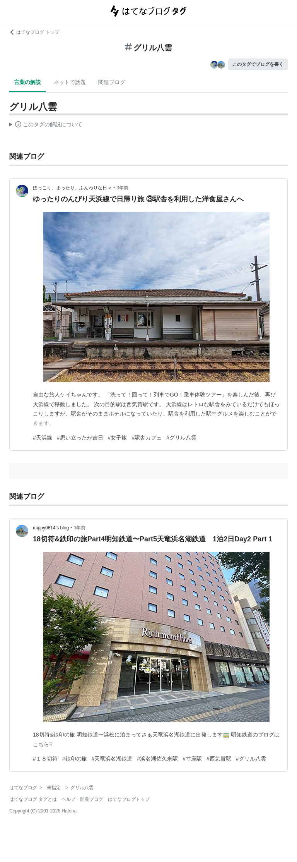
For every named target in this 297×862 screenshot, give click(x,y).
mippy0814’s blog (51, 528)
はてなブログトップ (129, 799)
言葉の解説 (27, 82)
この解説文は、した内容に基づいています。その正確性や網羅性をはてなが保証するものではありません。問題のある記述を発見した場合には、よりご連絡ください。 (45, 125)
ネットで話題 (69, 82)
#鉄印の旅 (74, 759)
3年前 (122, 188)
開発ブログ (91, 799)
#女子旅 (117, 437)
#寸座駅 (192, 759)
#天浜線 (42, 437)
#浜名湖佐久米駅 (157, 759)
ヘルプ (68, 799)
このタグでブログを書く (257, 64)
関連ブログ (111, 82)
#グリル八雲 (181, 437)
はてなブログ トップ (34, 32)
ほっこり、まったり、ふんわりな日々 (72, 188)
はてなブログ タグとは (33, 799)
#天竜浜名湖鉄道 (112, 759)
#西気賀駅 (219, 759)
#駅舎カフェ (146, 437)
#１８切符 (45, 759)
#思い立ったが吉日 (80, 437)
